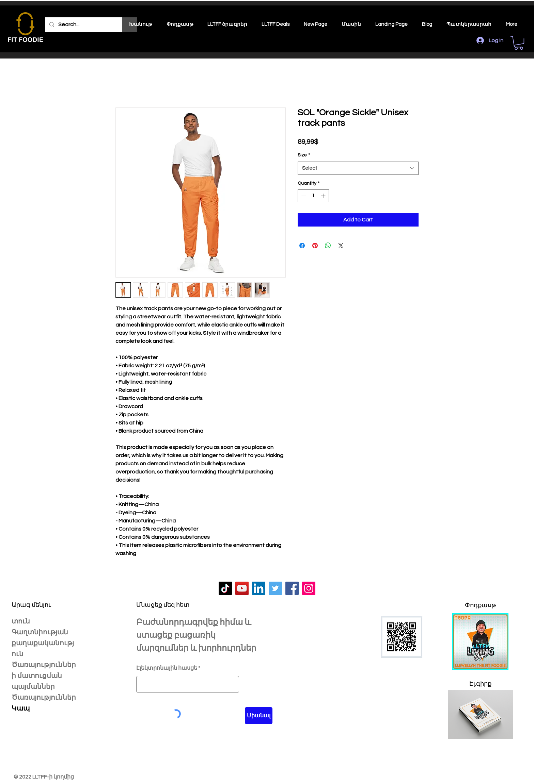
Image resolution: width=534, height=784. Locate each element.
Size (304, 155)
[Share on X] (341, 245)
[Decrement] (303, 196)
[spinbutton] (313, 196)
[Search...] (90, 24)
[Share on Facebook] (302, 245)
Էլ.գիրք (480, 683)
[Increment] (323, 196)
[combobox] (358, 168)
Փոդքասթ (480, 605)
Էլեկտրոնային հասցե (166, 668)
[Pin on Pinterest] (315, 245)
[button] (519, 43)
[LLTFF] (225, 588)
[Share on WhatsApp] (328, 245)
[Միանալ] (258, 715)
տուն (21, 621)
